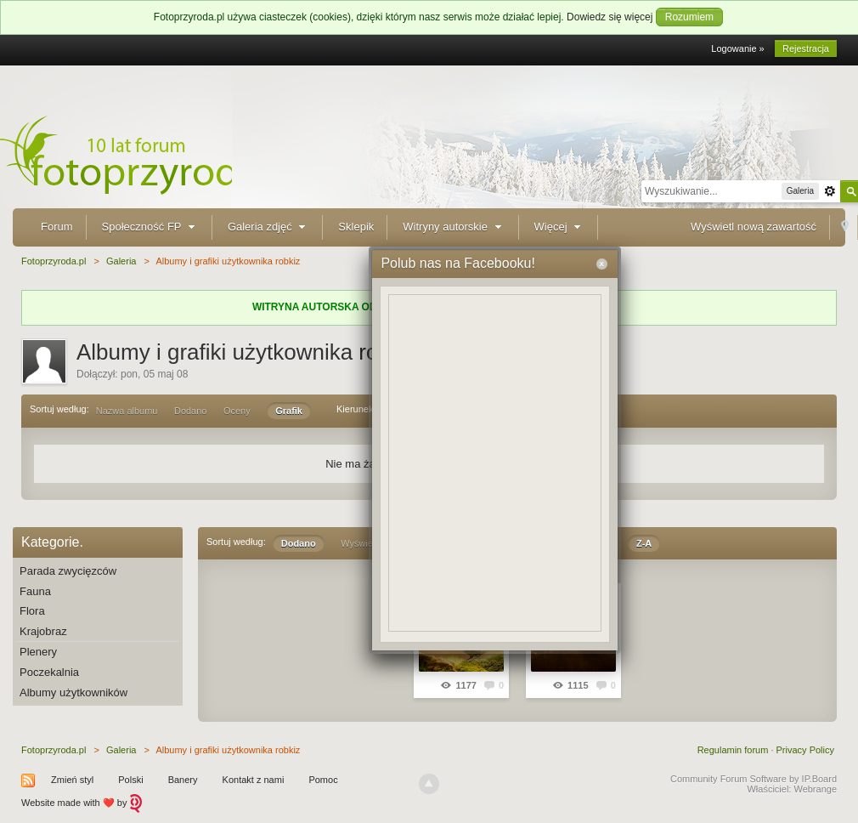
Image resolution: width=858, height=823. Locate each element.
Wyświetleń (364, 543)
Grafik (288, 411)
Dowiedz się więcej (609, 17)
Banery (183, 780)
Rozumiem (689, 17)
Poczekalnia (49, 672)
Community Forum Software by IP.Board (753, 779)
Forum (57, 226)
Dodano (190, 411)
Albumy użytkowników (73, 692)
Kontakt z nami (254, 780)
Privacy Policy (805, 750)
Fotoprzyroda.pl (53, 750)
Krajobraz (43, 631)
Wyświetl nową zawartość (753, 226)
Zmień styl (72, 780)
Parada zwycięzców (68, 571)
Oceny (237, 411)
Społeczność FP (150, 226)
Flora (32, 610)
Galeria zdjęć (268, 226)
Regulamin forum (733, 750)
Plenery (38, 651)
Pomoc (322, 780)
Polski (130, 780)
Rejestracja (805, 48)
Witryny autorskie (454, 226)
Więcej (559, 226)
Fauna (35, 591)
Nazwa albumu (127, 411)
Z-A (644, 543)
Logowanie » (737, 48)
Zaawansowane (830, 191)
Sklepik (356, 226)
